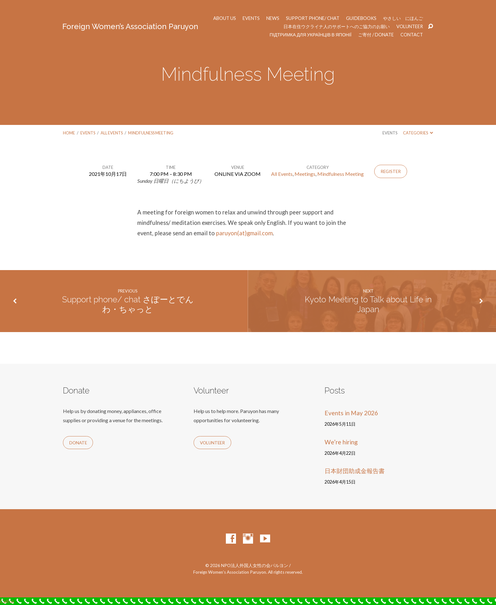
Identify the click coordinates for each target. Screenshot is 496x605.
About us (224, 18)
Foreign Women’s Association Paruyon (130, 26)
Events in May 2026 (351, 413)
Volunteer (409, 26)
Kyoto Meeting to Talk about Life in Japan (368, 304)
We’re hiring (341, 442)
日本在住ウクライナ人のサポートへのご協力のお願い (336, 26)
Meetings (304, 174)
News (272, 18)
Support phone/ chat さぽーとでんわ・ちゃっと (128, 304)
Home (69, 132)
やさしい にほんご (403, 18)
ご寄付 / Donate (376, 35)
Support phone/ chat (312, 18)
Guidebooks (361, 18)
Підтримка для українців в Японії (310, 35)
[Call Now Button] (248, 601)
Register (391, 171)
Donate (78, 442)
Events (251, 18)
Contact (411, 35)
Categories (418, 132)
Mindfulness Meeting (150, 132)
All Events (112, 132)
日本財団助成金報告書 (355, 470)
